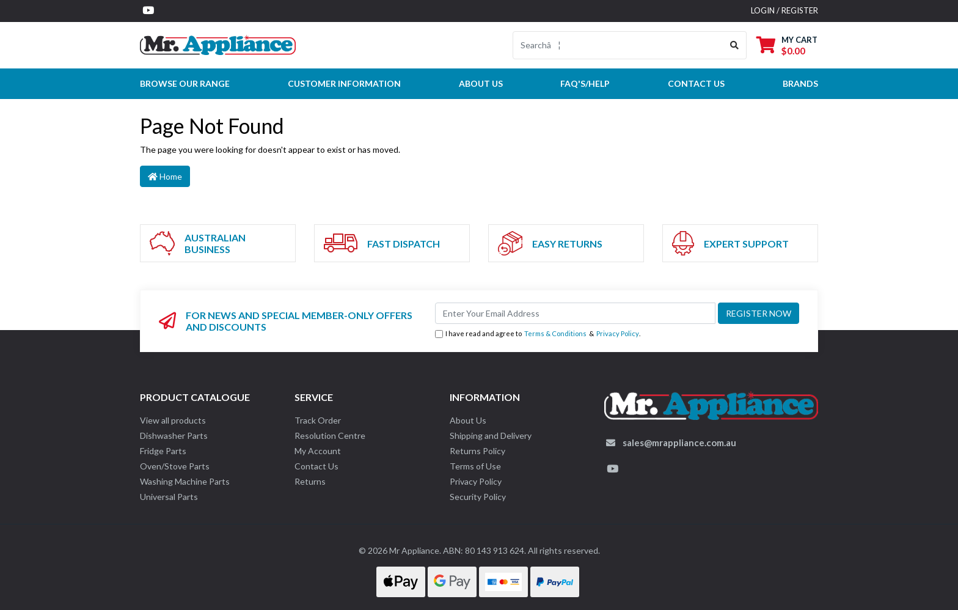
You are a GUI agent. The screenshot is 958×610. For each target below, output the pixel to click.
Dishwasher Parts (174, 435)
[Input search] (618, 45)
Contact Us (316, 466)
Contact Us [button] (696, 83)
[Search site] (735, 45)
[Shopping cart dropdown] (787, 45)
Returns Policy (477, 451)
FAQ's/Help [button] (585, 83)
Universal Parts (169, 496)
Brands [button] (800, 83)
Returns (310, 481)
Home (165, 176)
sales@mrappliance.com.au (679, 442)
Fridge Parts (163, 451)
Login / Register (784, 10)
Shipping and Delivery (491, 435)
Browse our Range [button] (185, 83)
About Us (481, 83)
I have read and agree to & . (537, 334)
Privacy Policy (617, 333)
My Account (317, 451)
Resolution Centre (329, 435)
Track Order (317, 420)
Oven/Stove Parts (175, 466)
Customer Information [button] (344, 83)
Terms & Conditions (555, 333)
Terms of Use (475, 466)
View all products (173, 420)
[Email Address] (575, 313)
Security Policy (478, 496)
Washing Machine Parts (185, 481)
